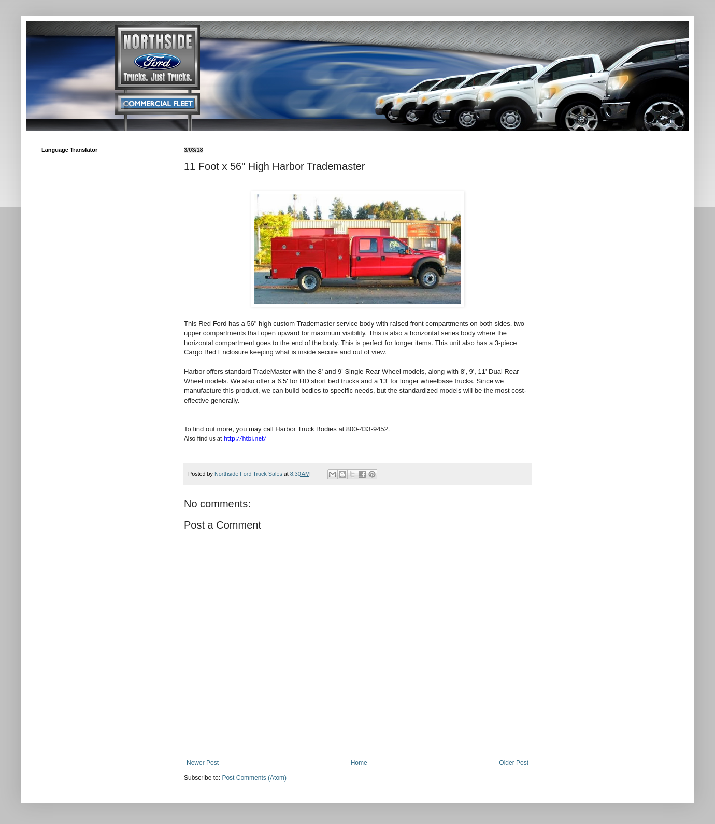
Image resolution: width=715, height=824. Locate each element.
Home (359, 762)
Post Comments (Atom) (254, 778)
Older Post (513, 762)
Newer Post (203, 762)
